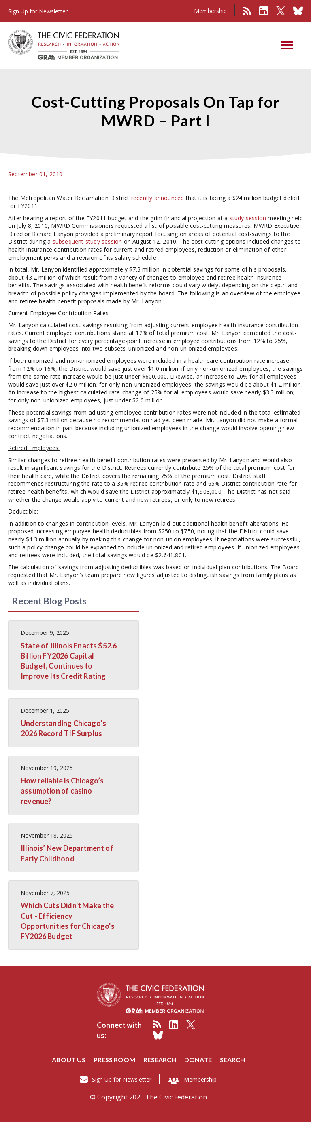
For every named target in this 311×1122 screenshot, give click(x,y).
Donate (198, 1059)
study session (248, 218)
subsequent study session (87, 241)
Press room (114, 1059)
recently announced (157, 198)
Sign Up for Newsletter (121, 1079)
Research (159, 1059)
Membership (210, 11)
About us (68, 1059)
